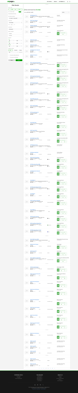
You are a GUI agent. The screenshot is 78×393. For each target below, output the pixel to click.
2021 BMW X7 (32, 180)
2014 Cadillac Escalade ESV (35, 257)
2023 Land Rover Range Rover (35, 223)
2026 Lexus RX (33, 358)
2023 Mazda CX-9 (33, 15)
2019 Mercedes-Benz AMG (35, 164)
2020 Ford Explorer (33, 55)
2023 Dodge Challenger (34, 69)
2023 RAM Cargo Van (34, 98)
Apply (19, 60)
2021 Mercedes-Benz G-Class (35, 230)
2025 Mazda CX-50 (34, 144)
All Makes (15, 33)
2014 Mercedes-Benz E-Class (35, 187)
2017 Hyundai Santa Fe (34, 112)
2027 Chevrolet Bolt (34, 315)
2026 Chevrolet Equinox (34, 281)
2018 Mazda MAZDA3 (34, 152)
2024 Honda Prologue (34, 244)
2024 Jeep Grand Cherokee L (35, 62)
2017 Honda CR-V (33, 251)
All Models (15, 35)
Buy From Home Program (60, 378)
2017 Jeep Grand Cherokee (35, 76)
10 (52, 368)
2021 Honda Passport (34, 82)
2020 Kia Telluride (33, 25)
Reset (12, 60)
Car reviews (18, 377)
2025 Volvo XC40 (33, 39)
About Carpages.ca (60, 380)
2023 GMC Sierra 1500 (34, 138)
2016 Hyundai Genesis (34, 267)
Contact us (60, 376)
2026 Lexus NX (33, 341)
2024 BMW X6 (33, 209)
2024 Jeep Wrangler (34, 92)
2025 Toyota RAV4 (33, 130)
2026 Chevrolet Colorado (34, 307)
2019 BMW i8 (32, 193)
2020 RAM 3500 (33, 122)
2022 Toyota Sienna (34, 20)
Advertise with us (39, 376)
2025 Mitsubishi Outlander (35, 171)
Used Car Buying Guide (18, 378)
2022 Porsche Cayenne (34, 216)
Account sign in (40, 380)
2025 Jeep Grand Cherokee (35, 273)
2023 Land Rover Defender (35, 200)
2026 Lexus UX (33, 363)
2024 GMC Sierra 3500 (34, 239)
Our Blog (60, 377)
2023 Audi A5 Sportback (34, 157)
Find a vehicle (19, 376)
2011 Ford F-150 (33, 30)
